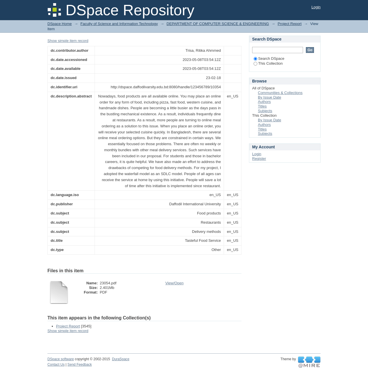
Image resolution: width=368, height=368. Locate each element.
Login (316, 7)
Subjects (265, 111)
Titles (262, 106)
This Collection (268, 63)
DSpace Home (59, 24)
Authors (264, 101)
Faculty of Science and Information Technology (119, 24)
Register (259, 158)
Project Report (290, 24)
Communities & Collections (280, 93)
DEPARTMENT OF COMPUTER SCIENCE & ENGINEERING (217, 24)
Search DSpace (269, 58)
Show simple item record (67, 41)
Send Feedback (80, 365)
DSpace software (60, 359)
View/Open (174, 283)
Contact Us (56, 365)
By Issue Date (269, 97)
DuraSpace (120, 359)
